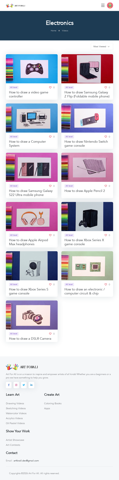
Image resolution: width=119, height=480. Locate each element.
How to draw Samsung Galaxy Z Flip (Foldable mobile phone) (86, 94)
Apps (47, 408)
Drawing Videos (15, 403)
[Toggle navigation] (102, 5)
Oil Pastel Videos (15, 423)
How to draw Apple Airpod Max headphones (28, 242)
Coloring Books (53, 403)
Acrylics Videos (14, 418)
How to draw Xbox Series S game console (28, 291)
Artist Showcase (15, 439)
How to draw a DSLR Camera (30, 338)
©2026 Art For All (30, 473)
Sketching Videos (16, 408)
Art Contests (13, 444)
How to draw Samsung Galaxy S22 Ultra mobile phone (31, 193)
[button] (110, 5)
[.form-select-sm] (102, 46)
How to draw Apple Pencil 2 (84, 191)
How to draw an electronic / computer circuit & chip (84, 291)
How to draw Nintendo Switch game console (86, 143)
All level (13, 87)
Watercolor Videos (16, 413)
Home (53, 30)
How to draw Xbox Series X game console (84, 242)
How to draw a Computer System (27, 143)
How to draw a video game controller (28, 94)
